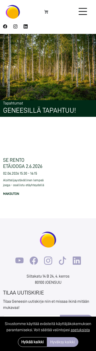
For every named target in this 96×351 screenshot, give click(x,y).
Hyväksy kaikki (62, 342)
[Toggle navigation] (83, 11)
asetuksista (80, 330)
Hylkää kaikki (32, 342)
